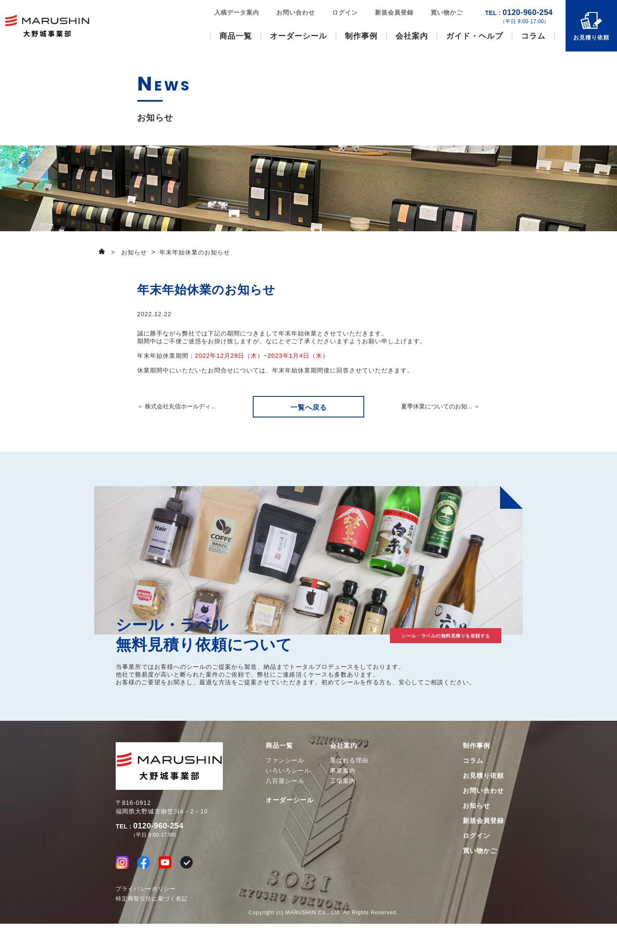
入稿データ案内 (236, 12)
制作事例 (361, 36)
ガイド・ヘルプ (474, 36)
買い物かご (447, 12)
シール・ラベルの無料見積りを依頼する (416, 633)
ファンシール (285, 760)
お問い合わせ (295, 12)
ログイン (345, 12)
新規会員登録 (394, 12)
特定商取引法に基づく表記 (152, 903)
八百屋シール (285, 781)
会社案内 (411, 36)
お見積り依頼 (591, 37)
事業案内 (343, 771)
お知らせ (476, 805)
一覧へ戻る (309, 407)
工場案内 (343, 781)
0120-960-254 (519, 16)
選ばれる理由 (349, 760)
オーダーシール (298, 36)
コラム (533, 36)
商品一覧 (235, 36)
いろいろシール (288, 771)
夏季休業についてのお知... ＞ (440, 406)
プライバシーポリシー (146, 893)
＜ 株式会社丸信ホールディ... (176, 406)
